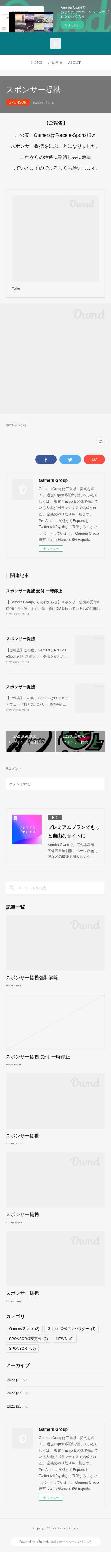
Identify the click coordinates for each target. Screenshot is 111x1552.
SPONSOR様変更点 (28, 1339)
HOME (36, 62)
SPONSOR (18, 102)
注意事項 (55, 62)
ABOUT (74, 62)
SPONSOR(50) (16, 425)
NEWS (65, 1339)
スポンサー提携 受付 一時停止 (34, 591)
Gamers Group (24, 1329)
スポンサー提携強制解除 (32, 977)
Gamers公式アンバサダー (71, 1329)
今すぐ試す (72, 25)
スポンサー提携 (20, 638)
